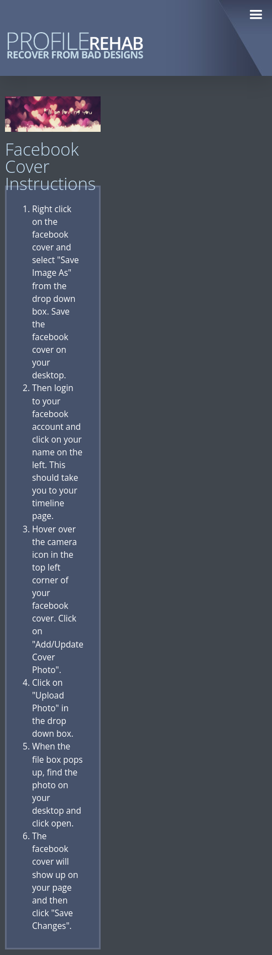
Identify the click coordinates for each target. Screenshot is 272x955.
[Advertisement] (189, 262)
